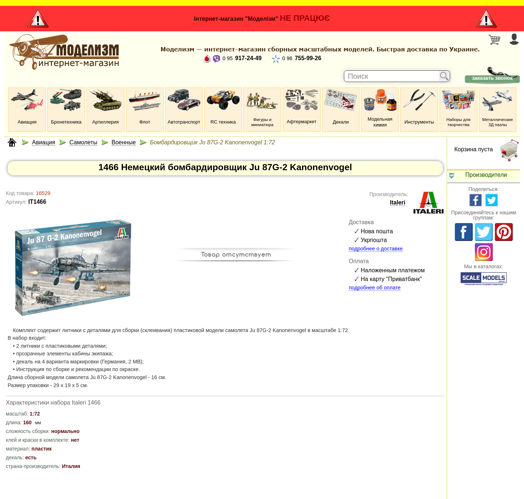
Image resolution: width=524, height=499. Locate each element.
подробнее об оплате (375, 288)
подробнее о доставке (375, 249)
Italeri (397, 202)
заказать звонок (492, 78)
